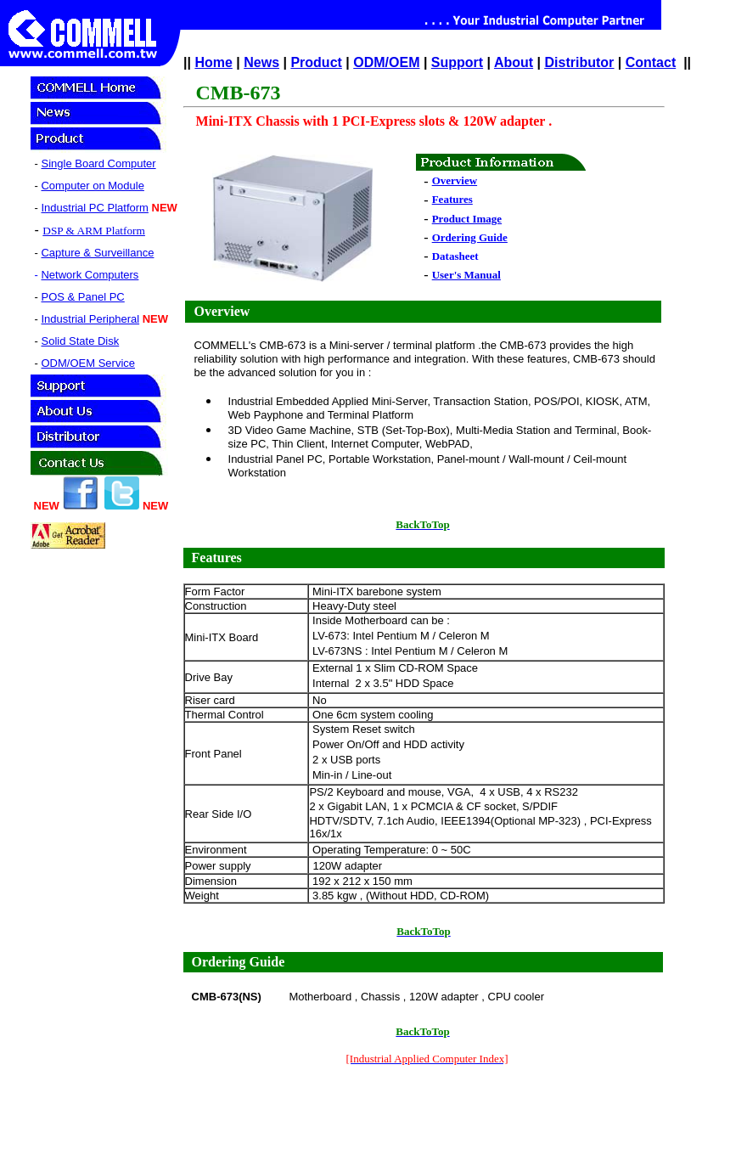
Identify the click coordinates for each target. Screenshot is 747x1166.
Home (213, 62)
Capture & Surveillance (97, 252)
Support (457, 62)
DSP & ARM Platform (93, 230)
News (261, 62)
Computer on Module (92, 185)
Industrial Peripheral (90, 319)
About (513, 62)
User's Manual (466, 274)
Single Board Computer (98, 163)
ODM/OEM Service (88, 363)
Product (315, 62)
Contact (651, 62)
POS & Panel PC (82, 296)
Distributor (580, 62)
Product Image (467, 218)
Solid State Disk (80, 341)
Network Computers (89, 274)
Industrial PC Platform (94, 207)
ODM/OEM (386, 62)
